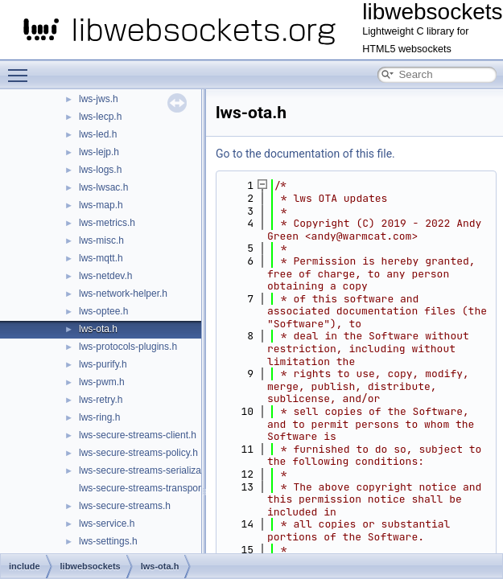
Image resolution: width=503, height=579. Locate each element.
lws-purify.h (103, 364)
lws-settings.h (108, 541)
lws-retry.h (100, 399)
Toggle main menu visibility (21, 68)
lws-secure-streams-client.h (137, 435)
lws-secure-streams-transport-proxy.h (158, 488)
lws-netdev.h (105, 275)
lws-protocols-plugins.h (128, 346)
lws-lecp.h (100, 116)
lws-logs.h (100, 169)
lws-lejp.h (99, 152)
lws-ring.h (99, 417)
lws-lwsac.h (103, 187)
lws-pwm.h (102, 382)
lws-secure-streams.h (125, 505)
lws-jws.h (98, 99)
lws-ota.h (98, 329)
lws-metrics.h (107, 222)
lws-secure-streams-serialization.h (152, 470)
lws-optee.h (103, 311)
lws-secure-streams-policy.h (138, 452)
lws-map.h (101, 205)
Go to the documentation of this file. (305, 153)
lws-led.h (98, 134)
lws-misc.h (101, 240)
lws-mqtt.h (101, 258)
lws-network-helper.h (123, 293)
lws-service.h (106, 523)
